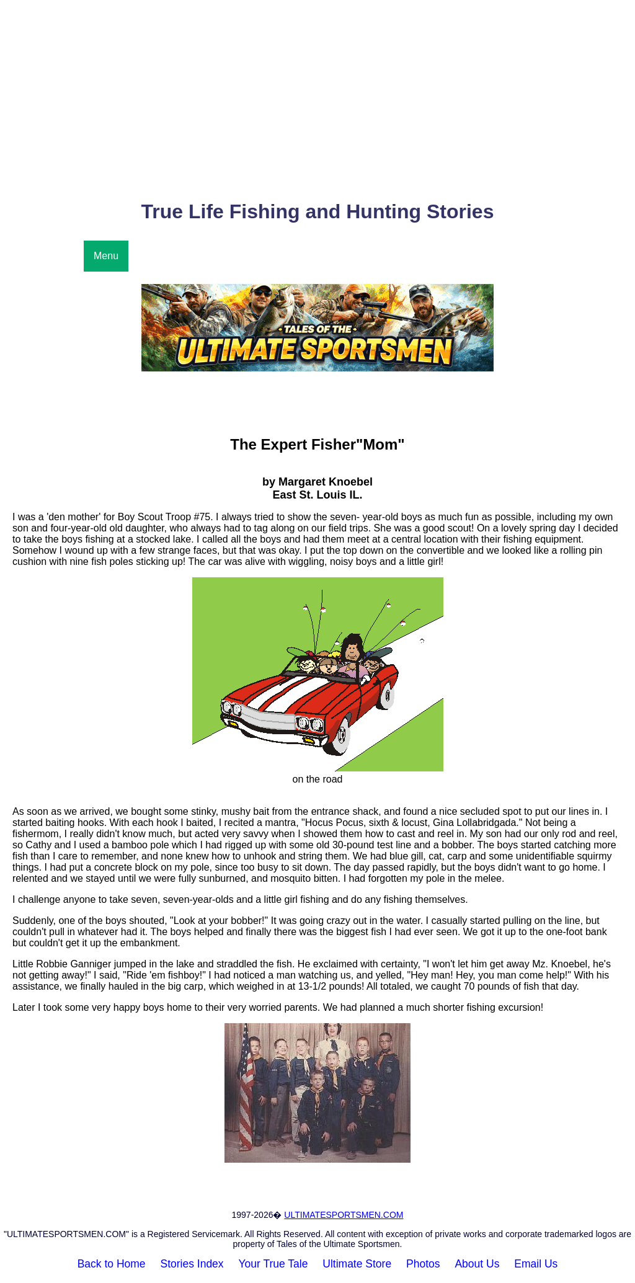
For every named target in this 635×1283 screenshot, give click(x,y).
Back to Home (112, 1264)
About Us (477, 1264)
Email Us (535, 1264)
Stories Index (191, 1264)
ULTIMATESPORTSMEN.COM (343, 1215)
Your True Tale (273, 1264)
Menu (106, 256)
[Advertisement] (317, 100)
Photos (423, 1264)
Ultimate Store (356, 1264)
